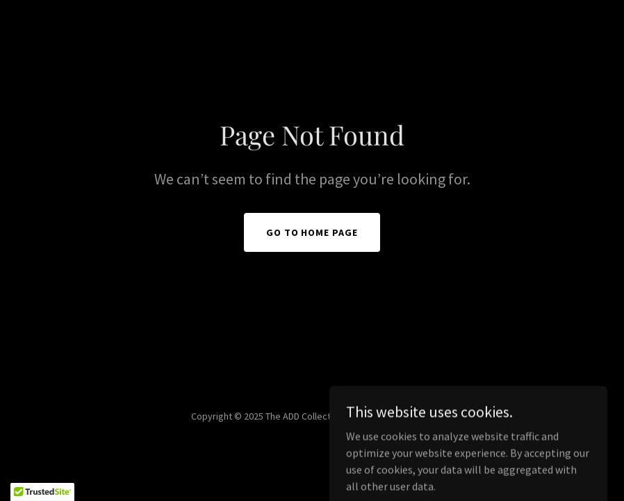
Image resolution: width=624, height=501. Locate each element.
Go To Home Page (312, 232)
